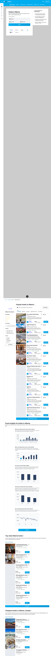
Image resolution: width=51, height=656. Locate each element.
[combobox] (12, 16)
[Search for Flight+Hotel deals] (1, 11)
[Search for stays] (1, 7)
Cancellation (9, 340)
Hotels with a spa (9, 332)
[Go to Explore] (1, 13)
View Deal (45, 321)
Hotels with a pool (10, 330)
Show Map (10, 308)
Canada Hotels (10, 299)
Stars (28, 311)
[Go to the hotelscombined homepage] (7, 1)
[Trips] (1, 16)
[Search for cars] (1, 9)
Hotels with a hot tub (10, 333)
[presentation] (34, 304)
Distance (40, 311)
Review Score (34, 311)
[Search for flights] (1, 5)
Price (23, 311)
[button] (2, 1)
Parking (8, 339)
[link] (10, 345)
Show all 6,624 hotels (9, 542)
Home (6, 299)
